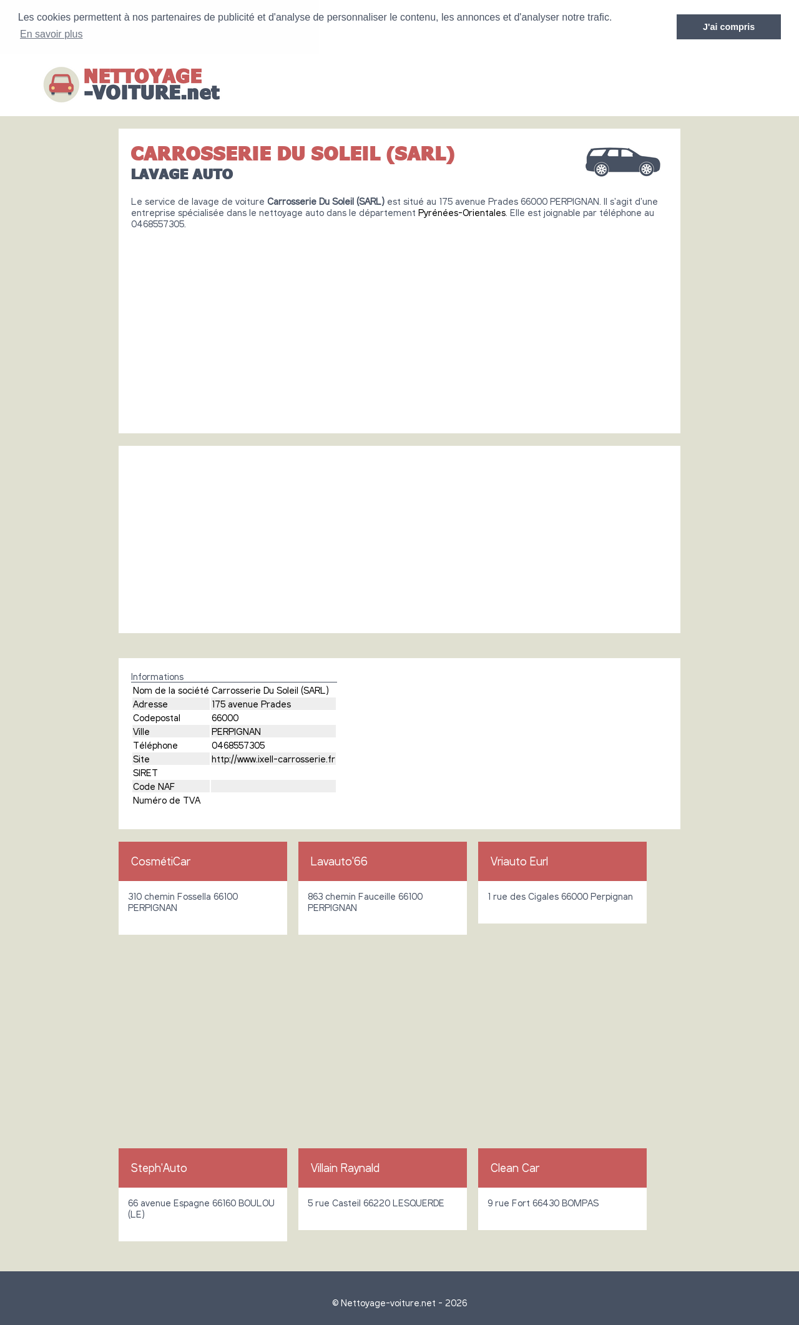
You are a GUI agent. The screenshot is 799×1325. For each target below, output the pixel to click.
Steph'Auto (159, 1167)
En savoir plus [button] (51, 34)
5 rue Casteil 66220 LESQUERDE (376, 1202)
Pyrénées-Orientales (462, 211)
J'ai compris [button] (729, 27)
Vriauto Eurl (519, 860)
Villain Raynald (345, 1167)
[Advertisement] (399, 326)
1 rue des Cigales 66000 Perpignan (560, 895)
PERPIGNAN (236, 730)
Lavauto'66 (339, 860)
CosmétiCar (160, 860)
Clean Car (515, 1167)
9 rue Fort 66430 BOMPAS (543, 1202)
